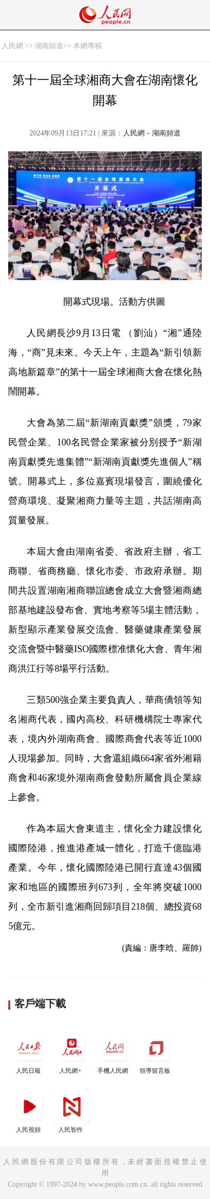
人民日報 (29, 1052)
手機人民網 (114, 1052)
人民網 (12, 46)
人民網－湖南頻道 (152, 133)
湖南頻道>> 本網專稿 (68, 46)
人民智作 (72, 1111)
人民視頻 (29, 1111)
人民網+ (72, 1052)
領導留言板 (156, 1052)
